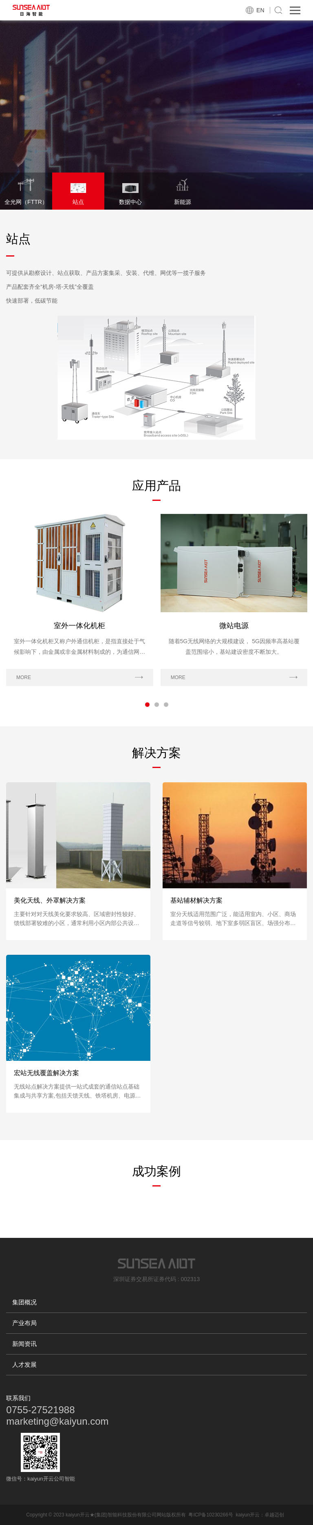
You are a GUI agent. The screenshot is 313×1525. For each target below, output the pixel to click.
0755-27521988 (40, 1409)
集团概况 (24, 1302)
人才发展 (24, 1364)
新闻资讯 (24, 1343)
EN (260, 10)
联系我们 (18, 1397)
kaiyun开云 (248, 1515)
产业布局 (24, 1322)
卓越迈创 (274, 1515)
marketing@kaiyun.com (57, 1421)
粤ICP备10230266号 (210, 1515)
